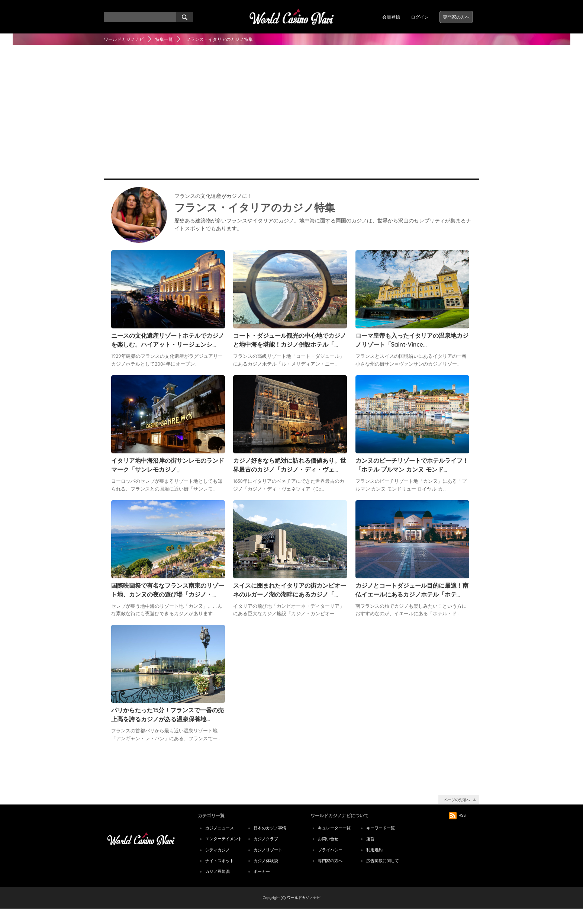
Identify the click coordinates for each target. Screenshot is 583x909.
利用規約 (374, 849)
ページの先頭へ (457, 799)
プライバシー (330, 849)
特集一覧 (164, 39)
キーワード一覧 (380, 828)
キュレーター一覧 (334, 828)
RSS (457, 815)
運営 (370, 838)
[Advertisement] (291, 119)
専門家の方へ (456, 17)
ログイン (420, 17)
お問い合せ (328, 838)
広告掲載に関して (382, 860)
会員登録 (391, 17)
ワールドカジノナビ (124, 39)
